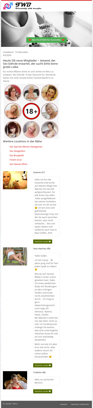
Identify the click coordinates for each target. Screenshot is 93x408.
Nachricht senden (43, 241)
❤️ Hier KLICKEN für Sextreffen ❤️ (46, 40)
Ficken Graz (16, 159)
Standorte (63, 404)
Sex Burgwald (17, 155)
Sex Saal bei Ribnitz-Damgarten (26, 146)
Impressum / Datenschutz (80, 404)
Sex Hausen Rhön (18, 164)
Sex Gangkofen (17, 151)
